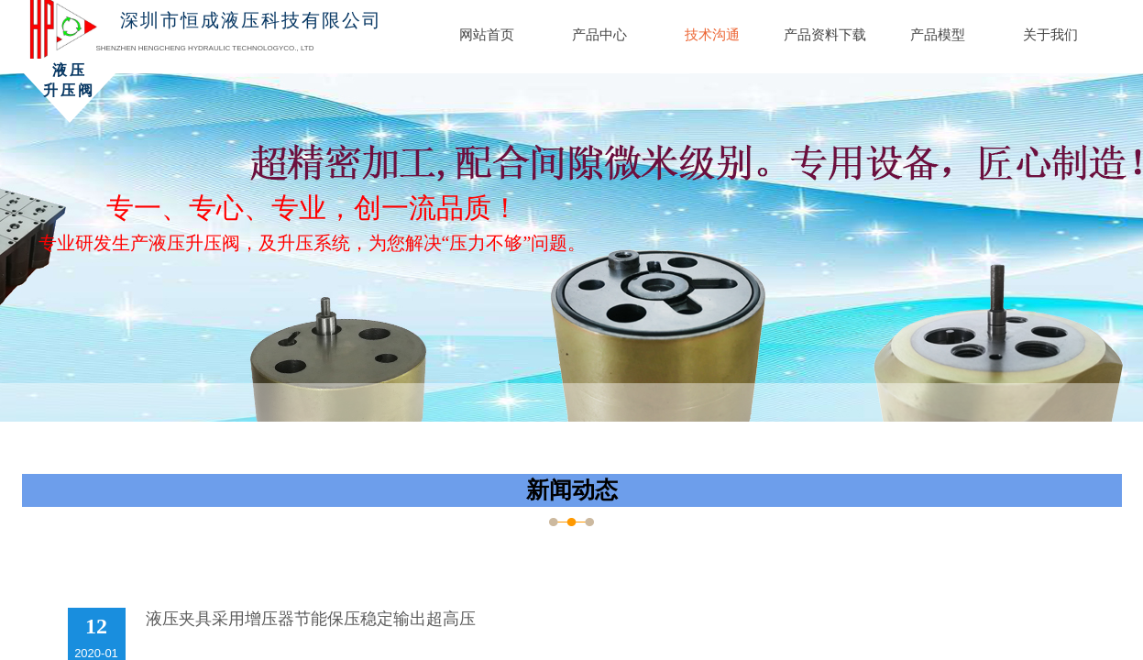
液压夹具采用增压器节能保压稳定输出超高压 (311, 619)
